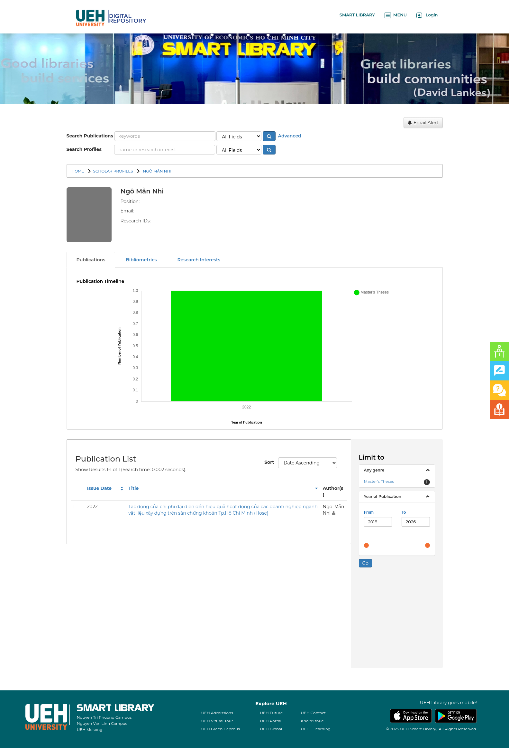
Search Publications (90, 136)
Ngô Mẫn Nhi (156, 171)
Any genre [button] (374, 470)
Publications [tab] (91, 260)
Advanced (289, 136)
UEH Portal (270, 720)
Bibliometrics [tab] (141, 260)
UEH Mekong (90, 729)
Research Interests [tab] (198, 260)
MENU (396, 15)
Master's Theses (379, 481)
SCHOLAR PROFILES (113, 171)
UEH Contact (313, 712)
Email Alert (423, 123)
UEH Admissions (217, 712)
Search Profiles (84, 149)
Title (133, 488)
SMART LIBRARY (357, 14)
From (369, 512)
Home (78, 171)
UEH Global (271, 728)
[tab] (397, 470)
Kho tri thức (312, 720)
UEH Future (271, 712)
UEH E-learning (316, 728)
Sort (268, 462)
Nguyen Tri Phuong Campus (104, 717)
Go (365, 563)
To (404, 512)
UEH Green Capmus (220, 728)
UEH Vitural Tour (217, 720)
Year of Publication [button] (382, 496)
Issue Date (99, 488)
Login (427, 15)
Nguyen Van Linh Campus (102, 723)
